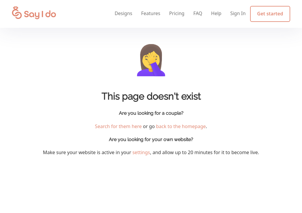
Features (150, 13)
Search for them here (118, 126)
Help (216, 13)
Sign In (238, 13)
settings (141, 152)
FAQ (197, 13)
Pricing (176, 13)
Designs (123, 13)
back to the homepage (181, 126)
